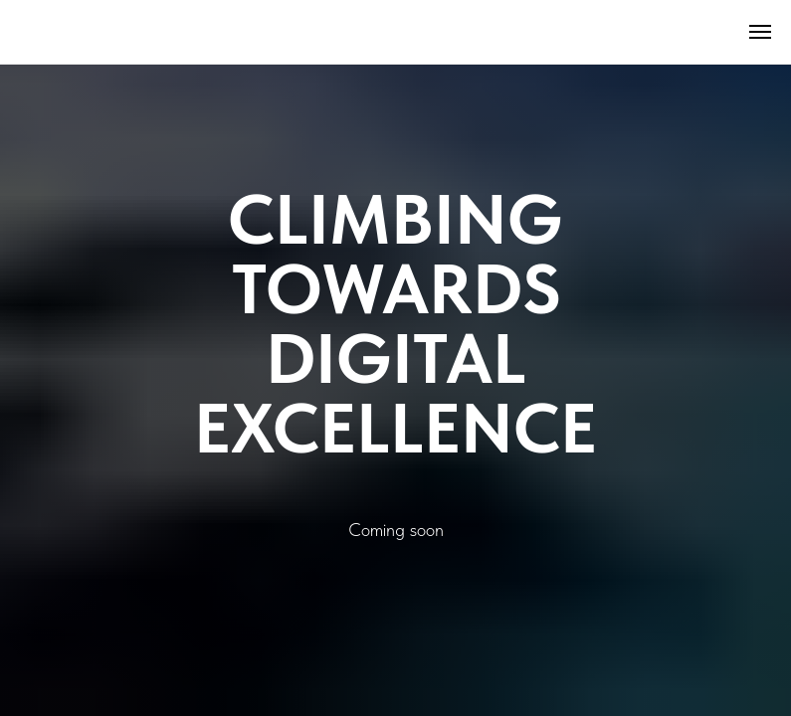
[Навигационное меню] (760, 32)
